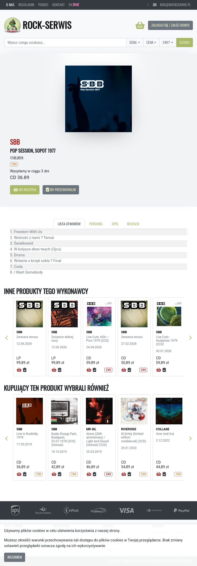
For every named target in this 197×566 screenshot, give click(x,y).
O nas (10, 4)
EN (74, 4)
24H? (166, 42)
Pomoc (43, 4)
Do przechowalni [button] (61, 189)
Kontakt (58, 4)
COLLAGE (162, 429)
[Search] (65, 42)
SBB (19, 332)
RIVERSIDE (128, 429)
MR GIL (91, 429)
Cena (149, 42)
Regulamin (26, 4)
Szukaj (185, 42)
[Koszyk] (140, 25)
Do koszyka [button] (24, 189)
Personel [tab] (96, 223)
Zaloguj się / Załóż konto (170, 25)
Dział (133, 42)
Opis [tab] (115, 223)
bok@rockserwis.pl (172, 4)
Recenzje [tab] (133, 223)
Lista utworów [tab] (69, 223)
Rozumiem (14, 557)
